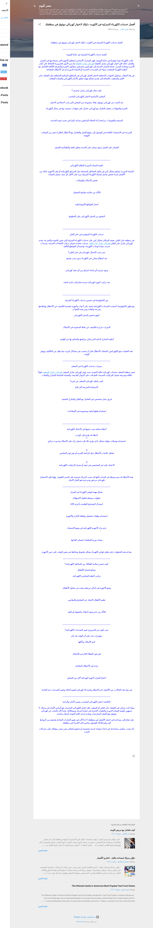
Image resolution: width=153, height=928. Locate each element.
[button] (29, 25)
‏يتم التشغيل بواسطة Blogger (76, 917)
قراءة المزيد (32, 850)
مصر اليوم (35, 5)
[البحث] (24, 6)
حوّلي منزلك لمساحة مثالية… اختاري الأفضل (106, 858)
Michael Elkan (70, 921)
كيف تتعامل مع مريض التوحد (112, 830)
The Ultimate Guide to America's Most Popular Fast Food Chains (93, 886)
